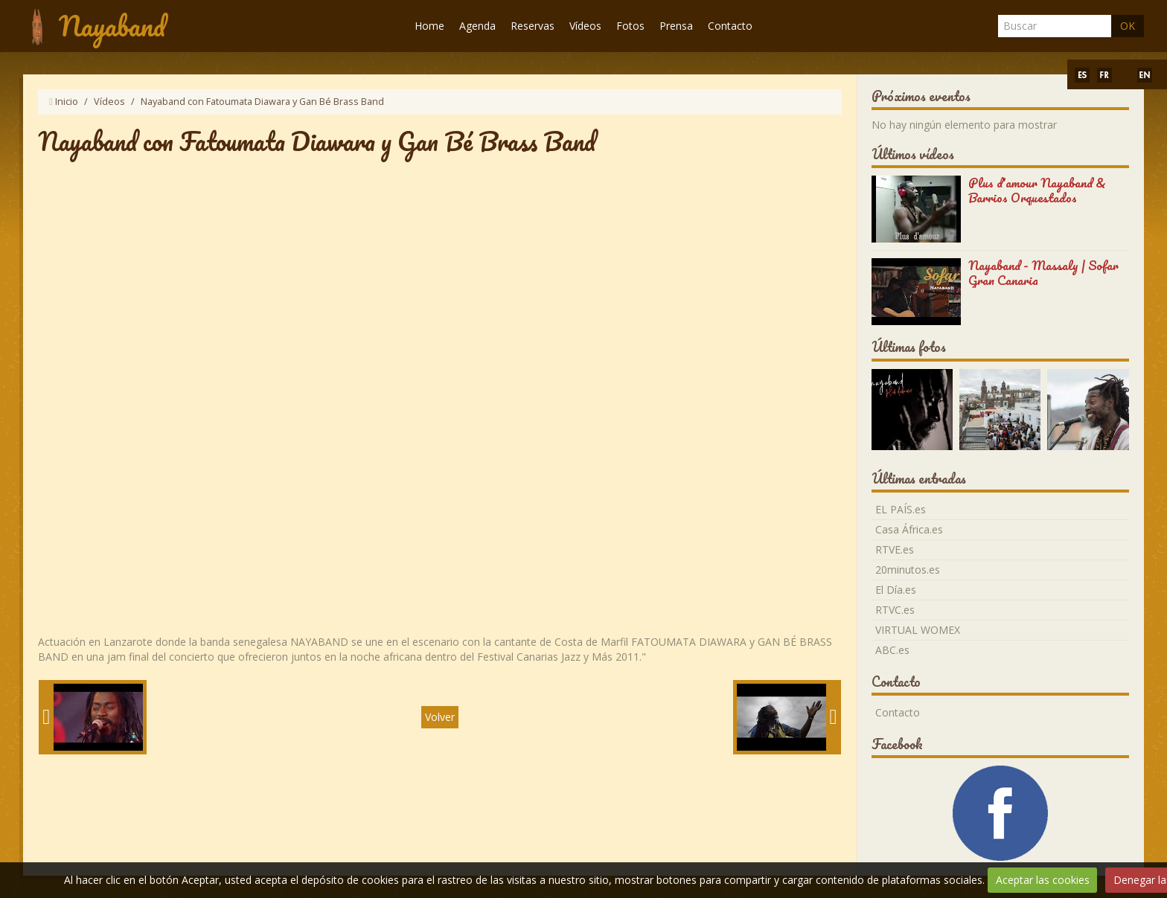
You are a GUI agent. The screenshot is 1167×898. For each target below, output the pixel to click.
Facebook (897, 744)
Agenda (477, 26)
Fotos (630, 26)
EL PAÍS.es (900, 509)
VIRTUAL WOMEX (917, 630)
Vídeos (585, 26)
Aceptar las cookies (1043, 880)
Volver (440, 717)
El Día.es (895, 590)
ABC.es (892, 650)
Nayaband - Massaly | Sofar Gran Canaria (1043, 272)
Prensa (676, 26)
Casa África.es (909, 529)
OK (1127, 26)
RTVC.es (895, 610)
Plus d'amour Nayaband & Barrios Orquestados (1037, 190)
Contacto (730, 26)
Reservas (532, 26)
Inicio (66, 101)
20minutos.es (907, 569)
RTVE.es (894, 549)
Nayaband (112, 26)
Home (429, 26)
